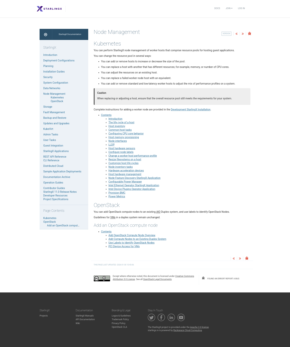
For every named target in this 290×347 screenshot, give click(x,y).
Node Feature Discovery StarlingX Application (135, 177)
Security (48, 77)
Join (229, 8)
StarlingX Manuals (85, 315)
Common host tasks (120, 129)
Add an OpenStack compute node (66, 225)
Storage (47, 106)
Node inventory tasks (121, 166)
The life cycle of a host (121, 122)
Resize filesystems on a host (125, 159)
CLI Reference (51, 160)
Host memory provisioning (124, 137)
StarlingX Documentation (70, 34)
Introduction (115, 118)
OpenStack (57, 101)
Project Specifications (55, 199)
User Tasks (49, 140)
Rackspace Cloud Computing (187, 330)
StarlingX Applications (56, 151)
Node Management (54, 93)
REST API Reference (54, 156)
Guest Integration (53, 145)
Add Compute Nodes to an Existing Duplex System (137, 238)
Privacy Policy (118, 323)
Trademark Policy (120, 319)
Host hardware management (125, 174)
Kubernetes (57, 97)
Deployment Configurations (59, 60)
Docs (217, 8)
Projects (44, 315)
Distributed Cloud (53, 165)
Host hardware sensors (122, 148)
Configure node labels (121, 152)
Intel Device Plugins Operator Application (132, 189)
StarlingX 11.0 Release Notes (60, 191)
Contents (106, 115)
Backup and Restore (54, 117)
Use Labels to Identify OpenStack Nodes (132, 242)
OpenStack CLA (119, 327)
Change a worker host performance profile (133, 155)
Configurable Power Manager (125, 181)
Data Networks (51, 88)
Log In (241, 8)
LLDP (112, 144)
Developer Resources (55, 195)
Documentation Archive (56, 177)
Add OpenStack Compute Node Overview (132, 235)
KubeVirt (48, 128)
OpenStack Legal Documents (157, 279)
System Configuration (55, 82)
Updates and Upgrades (56, 123)
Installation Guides (54, 71)
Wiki (78, 323)
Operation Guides (53, 182)
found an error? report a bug (220, 278)
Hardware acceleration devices (126, 170)
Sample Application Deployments (62, 171)
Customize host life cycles (124, 163)
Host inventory (117, 126)
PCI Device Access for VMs (124, 246)
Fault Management (54, 112)
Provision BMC (117, 192)
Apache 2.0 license (199, 327)
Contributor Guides (54, 188)
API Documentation (85, 319)
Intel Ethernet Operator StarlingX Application (134, 185)
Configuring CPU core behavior (126, 133)
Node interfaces (118, 140)
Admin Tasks (50, 134)
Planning (48, 66)
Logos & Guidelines (121, 315)
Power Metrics (117, 196)
